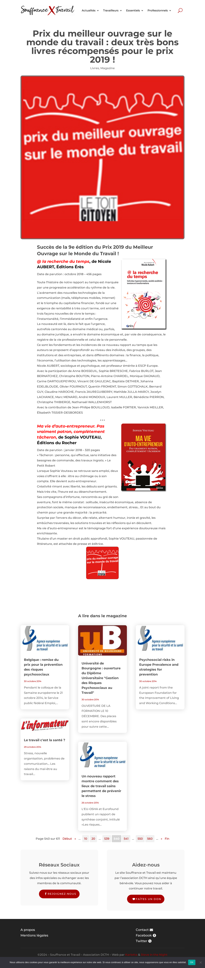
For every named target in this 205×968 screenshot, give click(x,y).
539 (106, 838)
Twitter (141, 941)
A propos (27, 930)
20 (93, 838)
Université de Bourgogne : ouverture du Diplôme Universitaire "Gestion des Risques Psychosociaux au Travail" (101, 678)
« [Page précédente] (75, 838)
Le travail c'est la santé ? (44, 740)
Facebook (144, 935)
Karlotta (131, 954)
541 (126, 838)
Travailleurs (111, 10)
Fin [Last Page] (167, 838)
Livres (94, 68)
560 (150, 838)
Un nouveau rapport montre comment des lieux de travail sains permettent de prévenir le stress (101, 786)
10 (85, 838)
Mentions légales (34, 935)
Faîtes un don (148, 899)
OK (191, 962)
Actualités (89, 10)
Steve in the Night (154, 954)
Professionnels (158, 10)
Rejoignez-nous (62, 893)
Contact (142, 930)
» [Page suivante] (161, 838)
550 (140, 838)
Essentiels (133, 10)
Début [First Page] (67, 838)
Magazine (107, 68)
